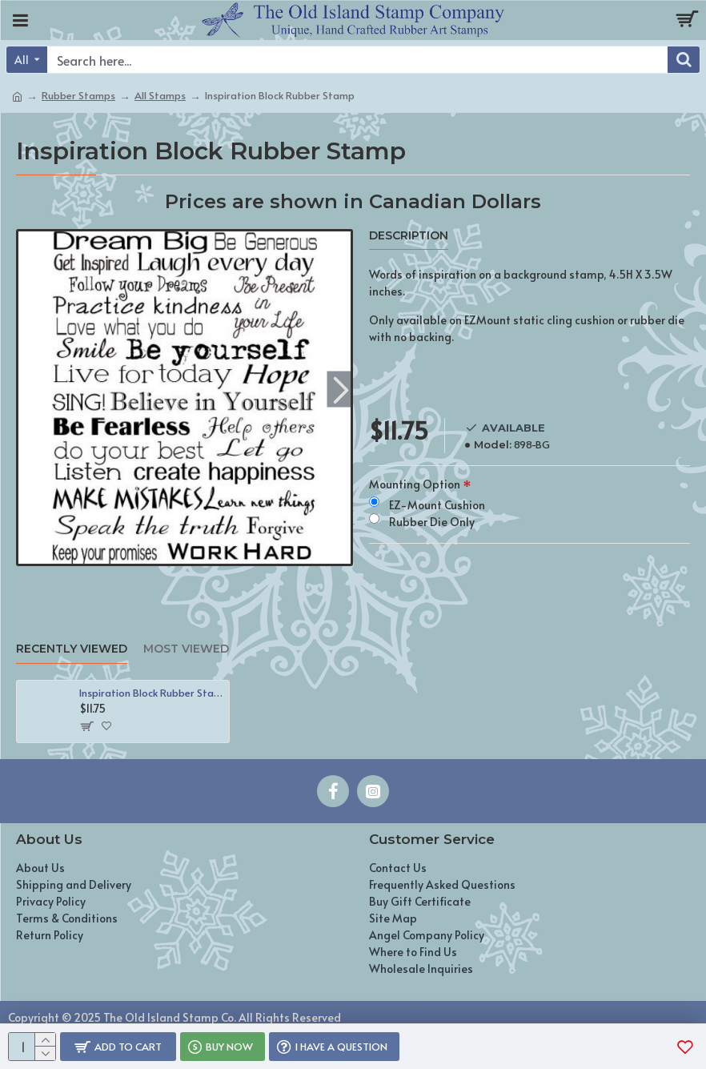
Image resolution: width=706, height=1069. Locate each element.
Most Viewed (186, 649)
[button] (341, 390)
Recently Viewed (71, 649)
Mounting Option (414, 484)
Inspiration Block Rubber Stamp (151, 693)
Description (408, 236)
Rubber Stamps (78, 95)
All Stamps (160, 95)
